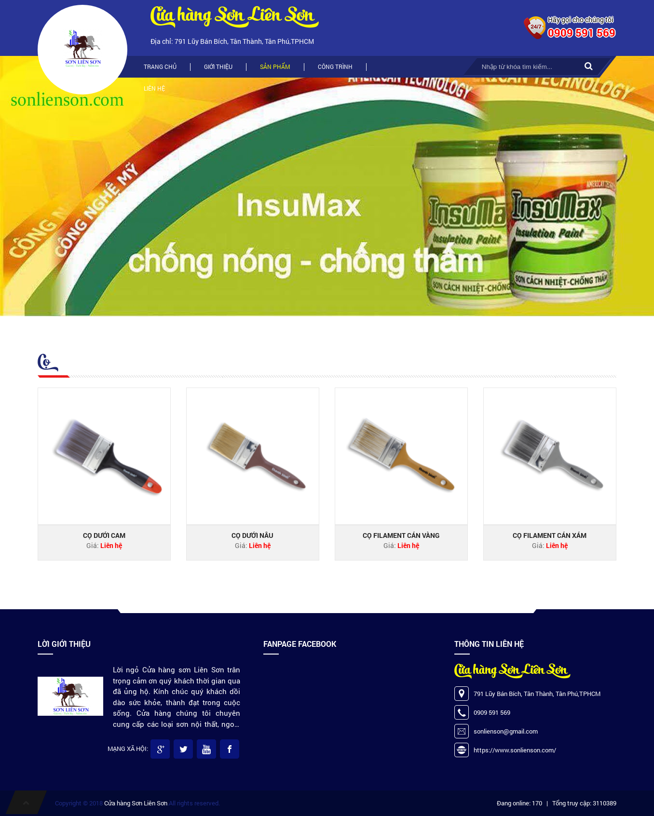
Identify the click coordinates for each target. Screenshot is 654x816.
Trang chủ (160, 66)
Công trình (335, 66)
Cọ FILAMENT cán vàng (401, 535)
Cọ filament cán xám (549, 535)
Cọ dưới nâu (252, 535)
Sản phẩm (275, 66)
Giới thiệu (218, 66)
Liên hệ (154, 88)
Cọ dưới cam (104, 535)
